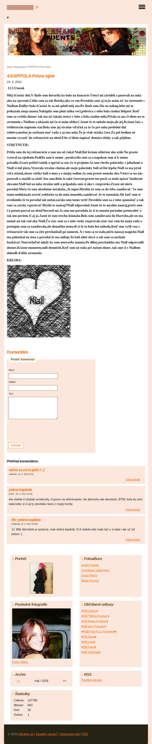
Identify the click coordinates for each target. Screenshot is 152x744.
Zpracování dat (70, 734)
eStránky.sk (25, 734)
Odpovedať (133, 479)
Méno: (12, 370)
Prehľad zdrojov (91, 680)
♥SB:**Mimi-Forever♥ (95, 616)
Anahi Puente (90, 565)
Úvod (9, 67)
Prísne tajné (19, 67)
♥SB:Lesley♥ (89, 610)
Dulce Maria (89, 575)
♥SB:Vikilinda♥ (91, 652)
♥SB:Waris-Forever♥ (94, 621)
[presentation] (34, 431)
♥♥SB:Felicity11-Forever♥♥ (99, 631)
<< (18, 680)
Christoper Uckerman (95, 570)
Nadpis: (12, 382)
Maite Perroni (90, 580)
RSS (85, 734)
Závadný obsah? (47, 734)
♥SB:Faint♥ (88, 647)
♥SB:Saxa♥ (88, 636)
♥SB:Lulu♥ (88, 641)
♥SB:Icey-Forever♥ (93, 626)
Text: (11, 393)
